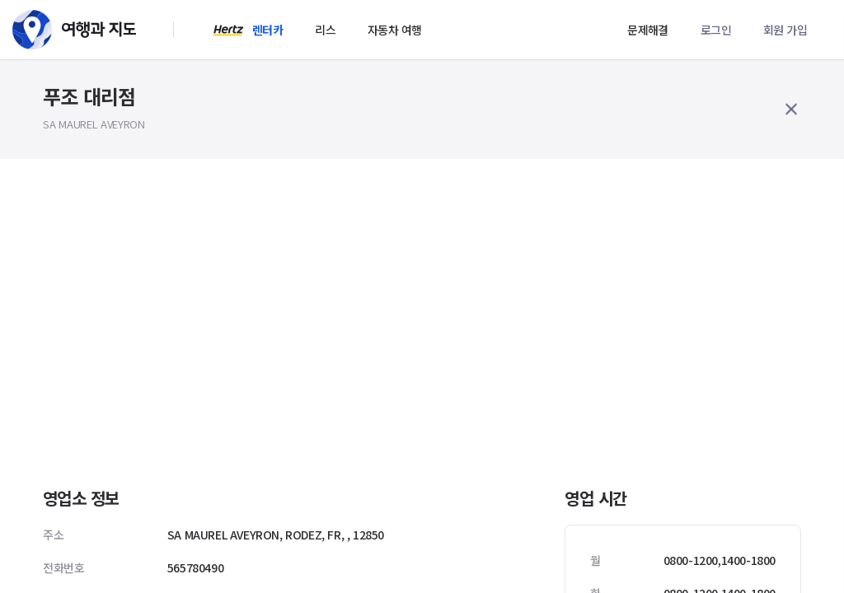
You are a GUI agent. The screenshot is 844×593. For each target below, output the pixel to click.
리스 (325, 29)
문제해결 (647, 29)
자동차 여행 (394, 29)
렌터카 (267, 29)
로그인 (716, 29)
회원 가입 (785, 29)
